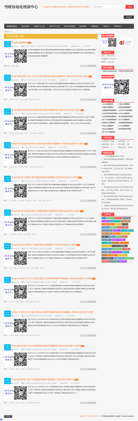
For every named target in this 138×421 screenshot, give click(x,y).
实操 (38, 46)
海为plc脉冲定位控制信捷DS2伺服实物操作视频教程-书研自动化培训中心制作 (45, 211)
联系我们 (117, 26)
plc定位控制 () (115, 221)
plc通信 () (118, 218)
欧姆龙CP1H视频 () (118, 240)
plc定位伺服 (13, 200)
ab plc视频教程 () (107, 258)
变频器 (31, 46)
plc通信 (12, 99)
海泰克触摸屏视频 (125, 129)
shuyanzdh (16, 46)
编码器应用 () (122, 255)
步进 (34, 147)
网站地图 (83, 416)
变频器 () (114, 227)
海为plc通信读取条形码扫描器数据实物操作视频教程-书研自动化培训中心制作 (45, 110)
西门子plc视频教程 (108, 132)
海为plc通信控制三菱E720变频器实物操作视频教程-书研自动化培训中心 (42, 379)
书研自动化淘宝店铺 (109, 71)
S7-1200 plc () (124, 243)
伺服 (27, 46)
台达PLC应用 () (107, 230)
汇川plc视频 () (106, 252)
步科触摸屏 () (112, 255)
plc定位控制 (13, 167)
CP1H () (119, 237)
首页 (7, 31)
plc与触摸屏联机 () (108, 224)
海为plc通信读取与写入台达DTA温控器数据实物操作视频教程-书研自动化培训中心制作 (49, 76)
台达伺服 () (126, 249)
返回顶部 (8, 416)
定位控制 (20, 167)
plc (25, 46)
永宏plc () (112, 237)
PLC (7, 99)
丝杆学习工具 (54, 26)
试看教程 (94, 26)
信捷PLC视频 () (107, 233)
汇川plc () (115, 243)
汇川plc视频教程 (124, 126)
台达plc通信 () (106, 240)
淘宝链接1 (25, 26)
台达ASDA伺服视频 (125, 110)
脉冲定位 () (126, 218)
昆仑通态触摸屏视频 (125, 116)
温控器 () (123, 261)
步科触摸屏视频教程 (125, 123)
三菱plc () (105, 237)
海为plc (8, 66)
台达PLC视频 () (123, 227)
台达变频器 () (114, 261)
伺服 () (125, 237)
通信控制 (37, 99)
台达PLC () (117, 230)
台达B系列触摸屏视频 (109, 113)
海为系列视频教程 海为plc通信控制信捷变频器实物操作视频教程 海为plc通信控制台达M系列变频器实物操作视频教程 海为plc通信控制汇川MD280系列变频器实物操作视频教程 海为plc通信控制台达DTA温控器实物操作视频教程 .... (50, 53)
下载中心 (106, 26)
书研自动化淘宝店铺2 (126, 71)
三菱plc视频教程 (124, 104)
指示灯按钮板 (69, 26)
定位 (35, 46)
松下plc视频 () (106, 243)
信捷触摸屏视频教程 (109, 110)
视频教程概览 (11, 26)
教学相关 (43, 46)
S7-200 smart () (117, 252)
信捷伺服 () (105, 261)
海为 (48, 46)
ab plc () (104, 255)
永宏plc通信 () (129, 258)
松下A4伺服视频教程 (109, 119)
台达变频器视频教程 (109, 116)
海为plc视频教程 (108, 129)
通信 (60, 46)
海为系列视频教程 (19, 42)
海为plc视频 (14, 66)
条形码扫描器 (33, 113)
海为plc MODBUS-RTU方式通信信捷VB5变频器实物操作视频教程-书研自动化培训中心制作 (51, 278)
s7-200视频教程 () (127, 230)
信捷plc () (116, 233)
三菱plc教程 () (125, 233)
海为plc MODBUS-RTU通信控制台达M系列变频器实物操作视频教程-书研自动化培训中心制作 (52, 312)
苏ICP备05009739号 (94, 416)
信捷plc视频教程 (108, 107)
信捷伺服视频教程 (125, 107)
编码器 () (126, 252)
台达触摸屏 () (118, 258)
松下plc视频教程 (124, 119)
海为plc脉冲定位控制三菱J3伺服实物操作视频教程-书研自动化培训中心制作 (44, 177)
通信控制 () (111, 218)
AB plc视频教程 (107, 104)
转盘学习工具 (39, 26)
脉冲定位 (41, 167)
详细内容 (84, 66)
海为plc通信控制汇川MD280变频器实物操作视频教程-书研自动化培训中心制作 (45, 346)
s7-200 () (125, 224)
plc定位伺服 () (125, 221)
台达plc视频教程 (124, 113)
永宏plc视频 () (106, 246)
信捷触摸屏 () (116, 249)
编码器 (57, 46)
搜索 (129, 7)
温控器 (52, 46)
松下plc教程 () (106, 249)
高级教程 (65, 46)
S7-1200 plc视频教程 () (119, 246)
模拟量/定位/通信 (34, 80)
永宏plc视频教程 (108, 126)
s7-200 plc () (106, 227)
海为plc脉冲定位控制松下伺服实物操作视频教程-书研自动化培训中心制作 (43, 245)
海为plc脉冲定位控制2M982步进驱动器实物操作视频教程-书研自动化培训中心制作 (47, 144)
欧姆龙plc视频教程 (108, 123)
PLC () (104, 218)
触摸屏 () (118, 224)
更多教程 (82, 26)
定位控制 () (105, 221)
